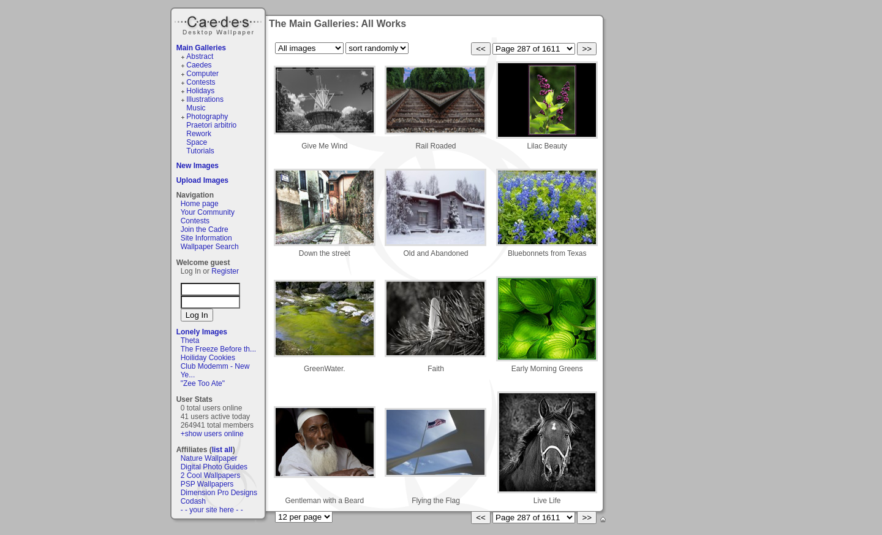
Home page (200, 203)
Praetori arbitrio (211, 125)
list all (222, 449)
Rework (198, 133)
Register (225, 271)
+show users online (212, 433)
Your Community (208, 212)
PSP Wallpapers (207, 484)
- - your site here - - (212, 510)
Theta (190, 340)
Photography (207, 116)
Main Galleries (201, 48)
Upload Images (202, 180)
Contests (200, 82)
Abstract (199, 56)
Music (195, 108)
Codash (193, 501)
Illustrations (205, 99)
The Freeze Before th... (218, 349)
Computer (202, 73)
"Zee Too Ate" (203, 383)
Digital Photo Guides (214, 467)
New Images (197, 165)
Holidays (200, 91)
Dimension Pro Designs (219, 492)
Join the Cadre (204, 229)
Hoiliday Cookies (208, 357)
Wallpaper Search (210, 246)
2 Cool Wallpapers (211, 475)
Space (196, 142)
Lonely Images (201, 332)
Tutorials (200, 151)
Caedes (219, 24)
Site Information (206, 238)
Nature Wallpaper (209, 458)
